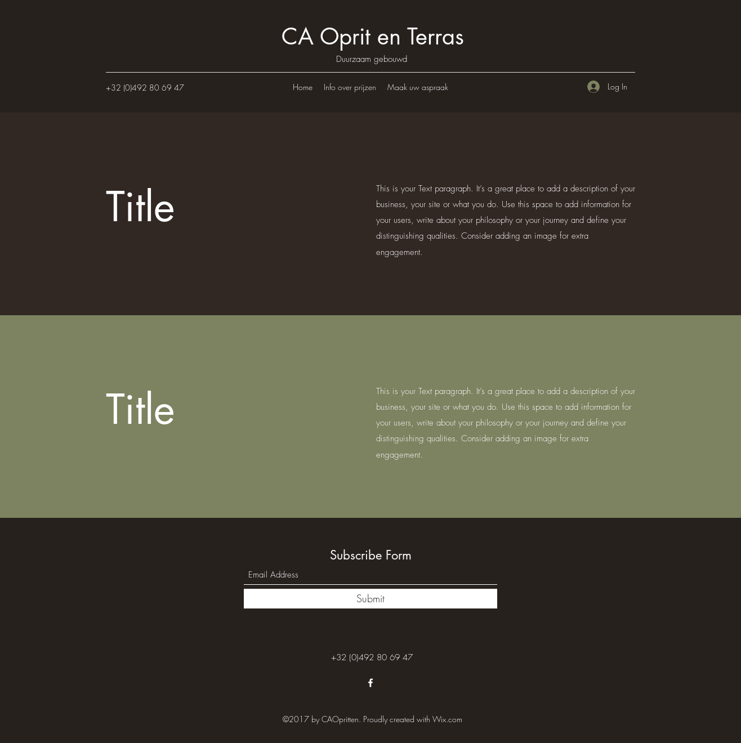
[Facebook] (370, 682)
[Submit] (370, 598)
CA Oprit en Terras (373, 36)
